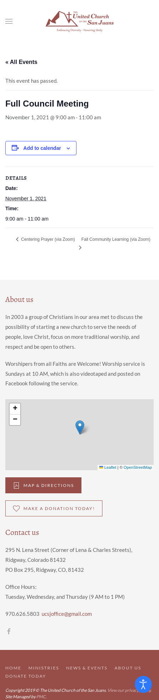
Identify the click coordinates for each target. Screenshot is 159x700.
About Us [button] (128, 668)
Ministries (43, 668)
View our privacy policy (128, 690)
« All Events (21, 62)
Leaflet (107, 467)
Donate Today (25, 676)
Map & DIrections (43, 485)
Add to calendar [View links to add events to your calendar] (42, 148)
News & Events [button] (86, 668)
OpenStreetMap (138, 467)
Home (13, 668)
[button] (8, 21)
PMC (41, 696)
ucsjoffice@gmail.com (67, 614)
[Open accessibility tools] (143, 684)
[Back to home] (79, 21)
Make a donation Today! (54, 508)
